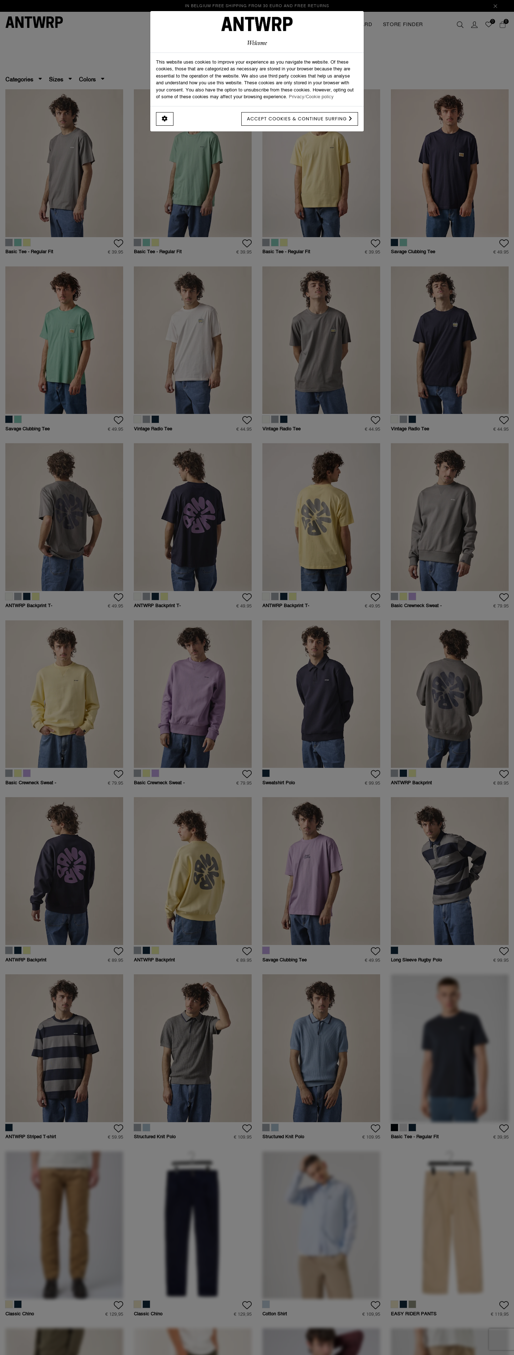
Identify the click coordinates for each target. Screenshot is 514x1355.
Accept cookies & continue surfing (299, 118)
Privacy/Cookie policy (311, 96)
